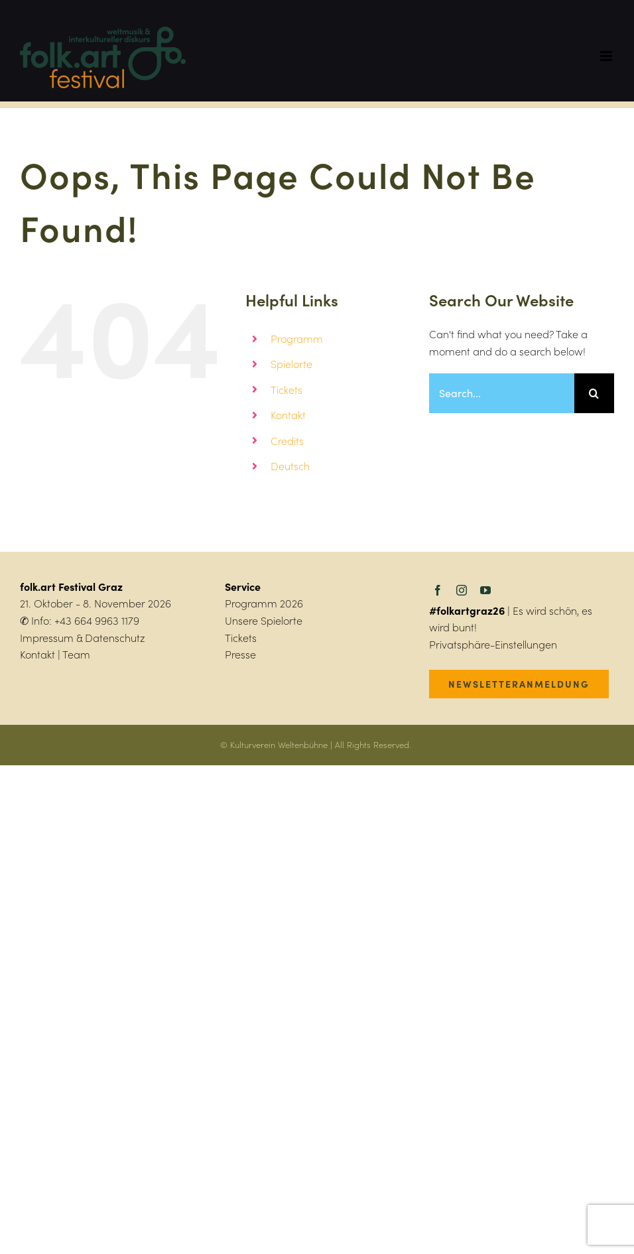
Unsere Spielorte (263, 620)
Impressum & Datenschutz (82, 638)
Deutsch (290, 466)
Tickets (286, 390)
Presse (240, 654)
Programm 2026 (264, 603)
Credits (287, 441)
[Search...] (501, 393)
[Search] (594, 393)
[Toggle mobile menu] (607, 56)
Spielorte (291, 364)
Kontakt (288, 415)
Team (76, 654)
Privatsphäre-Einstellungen (493, 644)
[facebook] (437, 590)
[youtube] (485, 590)
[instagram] (461, 590)
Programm (297, 338)
